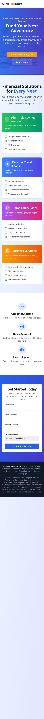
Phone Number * (11, 424)
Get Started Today (22, 54)
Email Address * (11, 414)
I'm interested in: (11, 434)
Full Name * (9, 405)
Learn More (22, 62)
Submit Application (22, 446)
